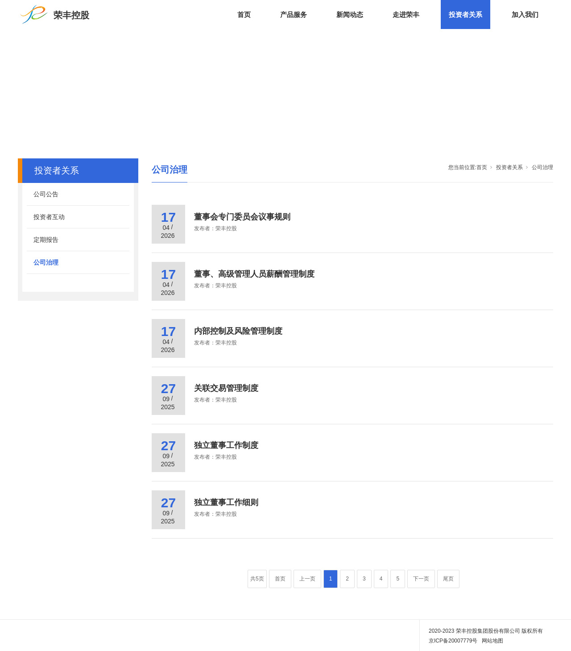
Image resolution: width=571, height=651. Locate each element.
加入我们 (525, 14)
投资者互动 (49, 216)
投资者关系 (465, 14)
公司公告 (45, 194)
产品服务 (293, 14)
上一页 (307, 579)
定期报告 (45, 239)
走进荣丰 (406, 14)
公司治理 (45, 262)
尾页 (448, 579)
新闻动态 (349, 14)
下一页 (421, 579)
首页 (244, 14)
